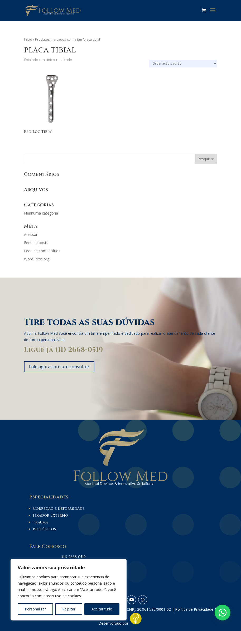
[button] (222, 612)
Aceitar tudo (101, 608)
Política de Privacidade (194, 610)
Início (28, 39)
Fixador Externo (50, 516)
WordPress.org (36, 258)
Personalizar (35, 608)
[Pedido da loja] (183, 63)
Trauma (40, 523)
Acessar (30, 234)
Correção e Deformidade (59, 509)
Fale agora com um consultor (62, 367)
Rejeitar (68, 608)
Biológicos (44, 529)
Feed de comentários (42, 250)
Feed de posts (36, 242)
